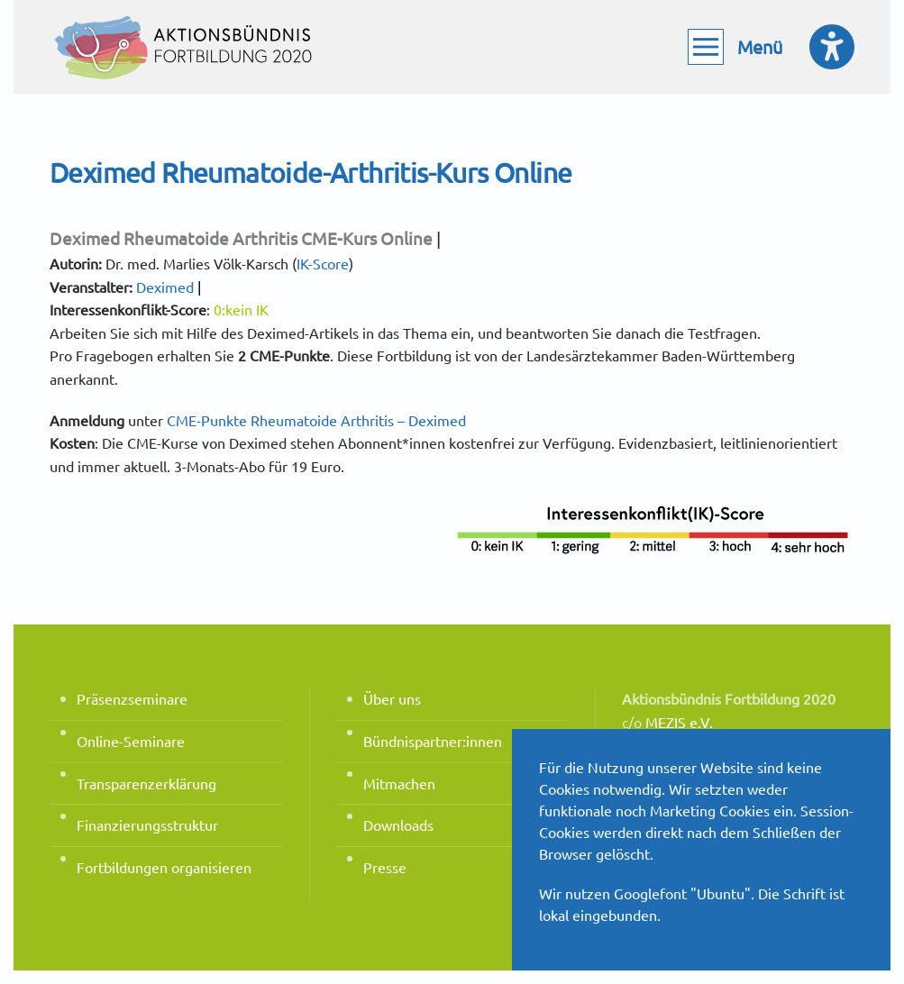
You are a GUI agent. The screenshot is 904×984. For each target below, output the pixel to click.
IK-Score (323, 263)
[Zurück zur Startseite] (185, 47)
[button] (735, 47)
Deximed (165, 287)
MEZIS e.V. (679, 722)
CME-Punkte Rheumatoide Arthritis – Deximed (316, 420)
